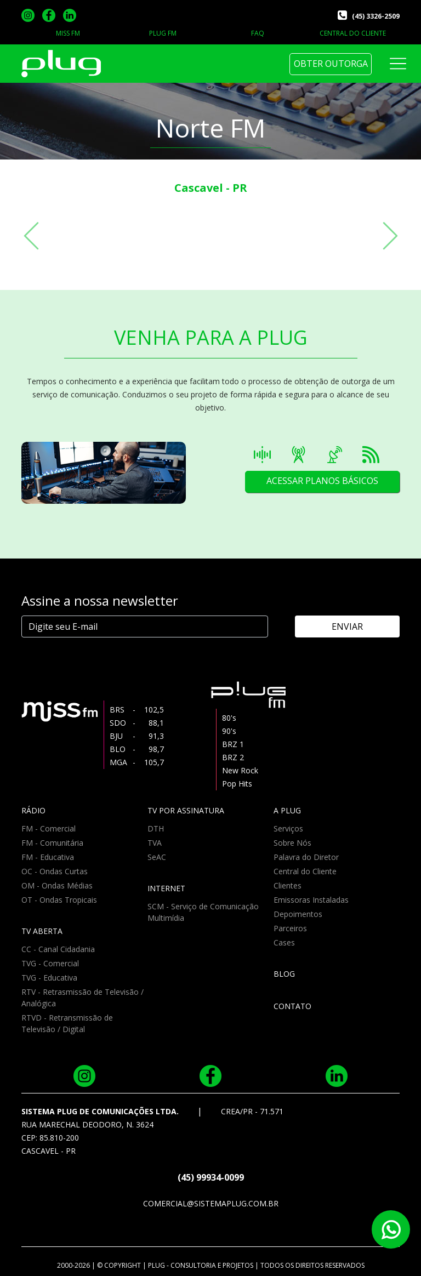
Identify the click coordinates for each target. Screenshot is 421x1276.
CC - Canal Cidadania (58, 949)
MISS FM (68, 33)
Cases (284, 942)
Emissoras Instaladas (311, 900)
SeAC (156, 857)
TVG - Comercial (50, 963)
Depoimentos (298, 914)
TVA (154, 843)
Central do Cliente (305, 871)
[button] (31, 235)
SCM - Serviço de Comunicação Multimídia (203, 912)
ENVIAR (353, 626)
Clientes (287, 885)
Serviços (288, 828)
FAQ (257, 33)
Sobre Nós (292, 843)
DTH (155, 828)
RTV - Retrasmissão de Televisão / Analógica (82, 998)
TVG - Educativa (49, 977)
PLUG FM (163, 33)
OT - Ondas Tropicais (59, 900)
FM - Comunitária (52, 843)
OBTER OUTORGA (331, 64)
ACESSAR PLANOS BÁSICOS (322, 481)
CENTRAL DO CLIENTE (353, 33)
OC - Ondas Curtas (54, 871)
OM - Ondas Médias (57, 885)
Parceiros (290, 928)
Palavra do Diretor (306, 857)
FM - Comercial (48, 828)
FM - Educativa (47, 857)
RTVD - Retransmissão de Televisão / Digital (67, 1023)
